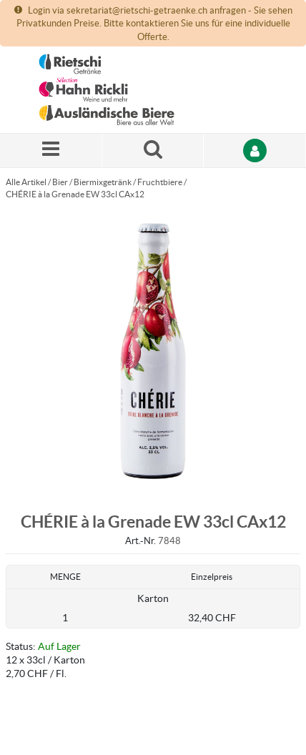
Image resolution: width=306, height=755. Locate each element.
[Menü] (51, 150)
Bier (60, 182)
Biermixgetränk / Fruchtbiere (128, 182)
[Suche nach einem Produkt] (153, 150)
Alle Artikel (26, 182)
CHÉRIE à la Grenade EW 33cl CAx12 (75, 194)
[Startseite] (106, 90)
